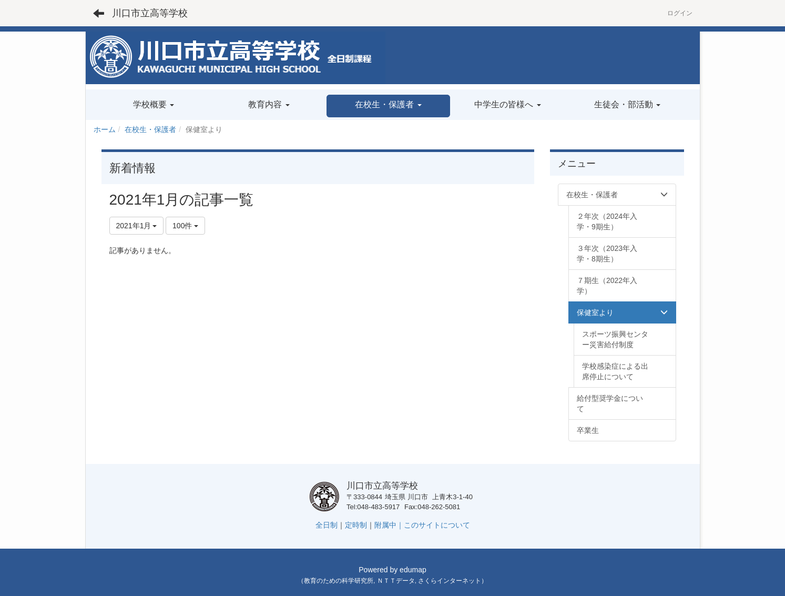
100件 (185, 225)
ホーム (105, 129)
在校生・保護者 (150, 129)
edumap (413, 569)
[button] (388, 106)
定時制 (356, 525)
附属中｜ (389, 525)
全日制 (326, 525)
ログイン (679, 13)
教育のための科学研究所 (338, 580)
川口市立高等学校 (150, 13)
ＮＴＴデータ (396, 580)
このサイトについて (437, 525)
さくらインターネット (449, 580)
